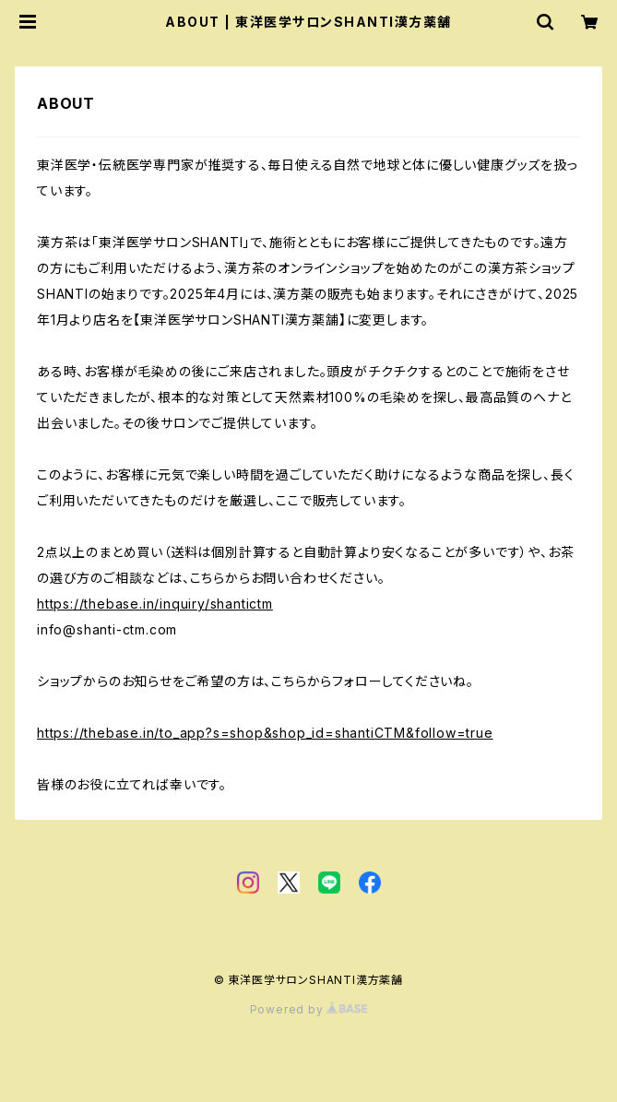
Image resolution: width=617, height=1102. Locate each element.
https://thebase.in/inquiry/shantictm (155, 603)
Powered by (309, 1009)
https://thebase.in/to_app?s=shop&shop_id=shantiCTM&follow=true (265, 733)
